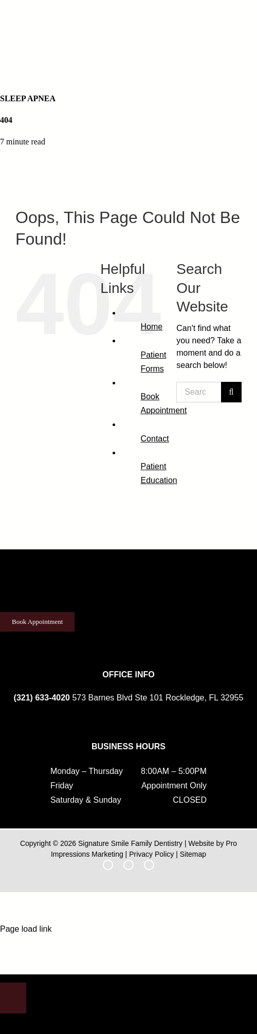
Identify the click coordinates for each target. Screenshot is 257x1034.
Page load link (26, 929)
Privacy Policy (151, 854)
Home (152, 326)
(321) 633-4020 (42, 697)
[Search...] (198, 392)
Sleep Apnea (28, 98)
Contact (155, 438)
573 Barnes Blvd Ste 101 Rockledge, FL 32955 (157, 697)
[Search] (231, 392)
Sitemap (193, 854)
